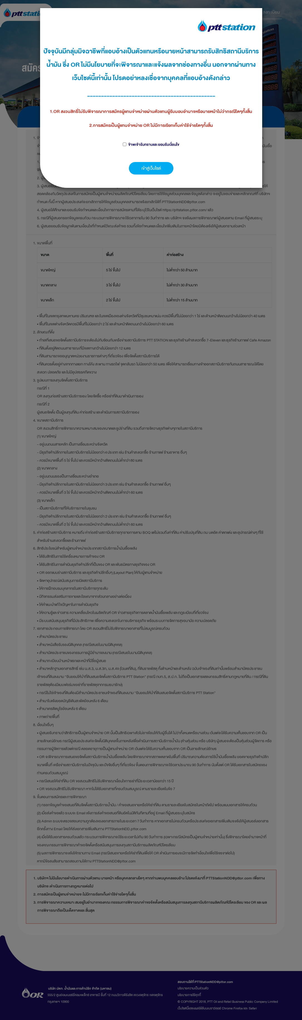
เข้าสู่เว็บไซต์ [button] (151, 168)
